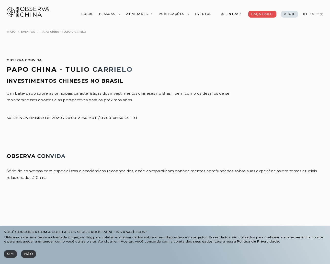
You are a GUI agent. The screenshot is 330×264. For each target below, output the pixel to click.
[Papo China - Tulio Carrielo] (63, 32)
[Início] (11, 32)
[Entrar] (231, 14)
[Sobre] (87, 14)
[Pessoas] (110, 14)
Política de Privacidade (258, 241)
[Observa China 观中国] (28, 15)
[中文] (319, 14)
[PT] (305, 14)
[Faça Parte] (262, 14)
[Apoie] (289, 14)
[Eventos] (203, 14)
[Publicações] (174, 14)
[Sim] (10, 254)
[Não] (28, 254)
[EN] (312, 14)
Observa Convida (24, 60)
